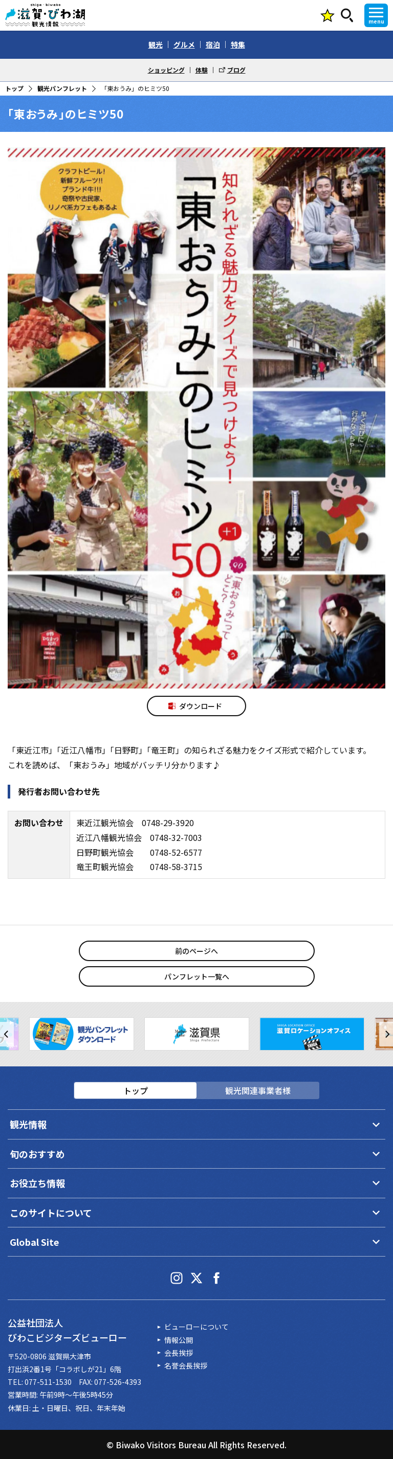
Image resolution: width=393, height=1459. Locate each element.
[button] (7, 1034)
